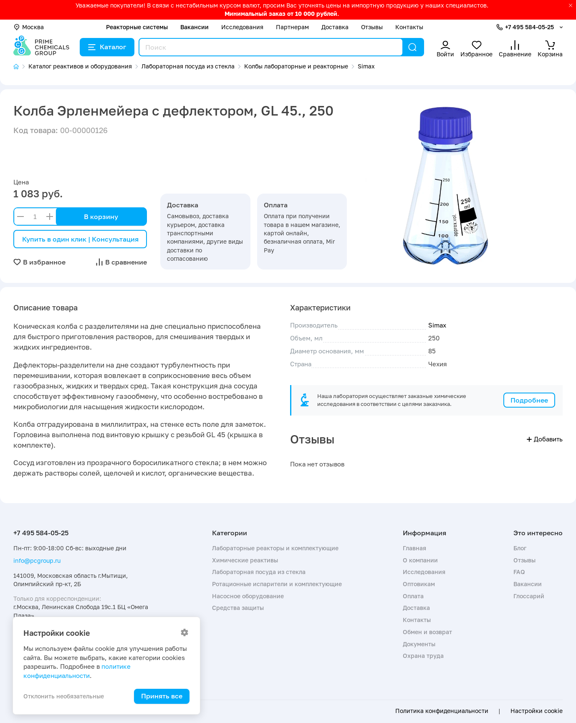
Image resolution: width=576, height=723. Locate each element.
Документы (419, 643)
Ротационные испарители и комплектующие (277, 583)
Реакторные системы (137, 26)
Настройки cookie (536, 711)
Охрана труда (423, 655)
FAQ (519, 571)
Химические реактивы (245, 560)
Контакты (409, 26)
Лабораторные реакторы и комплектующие (275, 548)
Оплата (413, 596)
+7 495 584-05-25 (529, 26)
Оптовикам (419, 583)
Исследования (242, 26)
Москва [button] (28, 26)
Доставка (335, 26)
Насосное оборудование (248, 596)
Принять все (161, 696)
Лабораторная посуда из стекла (259, 571)
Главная (414, 548)
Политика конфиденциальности (441, 711)
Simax (437, 325)
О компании (420, 560)
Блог (519, 548)
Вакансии (194, 26)
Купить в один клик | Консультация (80, 239)
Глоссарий (528, 596)
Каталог (107, 47)
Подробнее (529, 400)
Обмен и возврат (427, 631)
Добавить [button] (545, 439)
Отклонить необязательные (63, 696)
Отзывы (372, 26)
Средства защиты (238, 607)
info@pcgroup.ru (37, 560)
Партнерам (292, 26)
